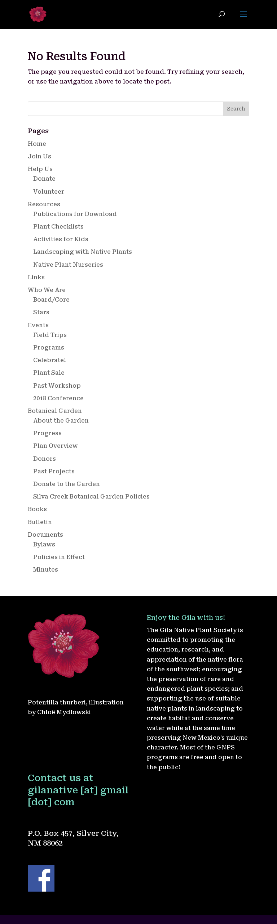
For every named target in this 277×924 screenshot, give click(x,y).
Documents (45, 534)
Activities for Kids (60, 239)
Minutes (45, 569)
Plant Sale (49, 372)
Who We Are (47, 290)
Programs (48, 347)
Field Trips (50, 335)
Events (38, 325)
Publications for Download (75, 214)
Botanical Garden (55, 410)
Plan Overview (55, 445)
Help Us (40, 169)
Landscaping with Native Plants (82, 251)
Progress (47, 433)
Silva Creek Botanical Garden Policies (91, 496)
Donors (44, 458)
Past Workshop (57, 385)
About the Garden (61, 420)
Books (37, 509)
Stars (41, 312)
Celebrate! (49, 360)
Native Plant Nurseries (68, 264)
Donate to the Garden (66, 484)
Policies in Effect (59, 557)
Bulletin (40, 522)
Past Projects (54, 471)
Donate (44, 178)
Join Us (39, 156)
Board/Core (51, 299)
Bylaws (44, 544)
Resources (44, 204)
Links (36, 277)
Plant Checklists (58, 226)
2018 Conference (58, 398)
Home (37, 143)
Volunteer (48, 191)
